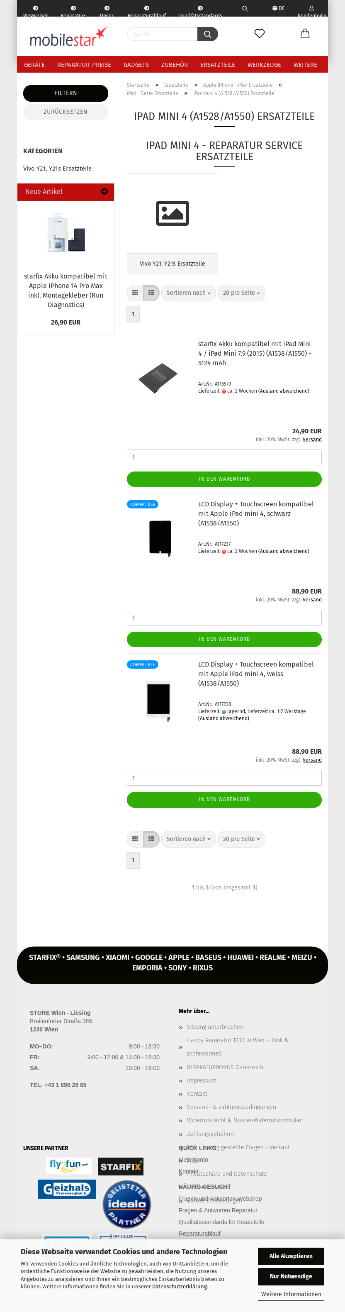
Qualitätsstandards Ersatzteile (200, 11)
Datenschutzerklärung (179, 1286)
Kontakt (197, 1096)
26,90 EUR (65, 322)
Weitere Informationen (291, 1294)
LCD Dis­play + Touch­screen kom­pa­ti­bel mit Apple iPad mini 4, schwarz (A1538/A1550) (256, 516)
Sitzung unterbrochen (215, 1029)
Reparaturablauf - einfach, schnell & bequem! (147, 11)
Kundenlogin (311, 11)
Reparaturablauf (199, 1236)
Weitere (305, 64)
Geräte (34, 64)
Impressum (201, 1083)
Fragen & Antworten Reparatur (218, 1212)
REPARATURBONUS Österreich (225, 1069)
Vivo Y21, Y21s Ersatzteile (57, 168)
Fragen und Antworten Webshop (220, 1201)
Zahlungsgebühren (211, 1136)
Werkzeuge (264, 64)
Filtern (66, 93)
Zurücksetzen (66, 111)
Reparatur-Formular (73, 11)
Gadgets (136, 64)
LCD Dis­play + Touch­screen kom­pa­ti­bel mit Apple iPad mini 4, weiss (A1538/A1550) (256, 676)
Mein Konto (193, 1162)
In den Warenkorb (224, 481)
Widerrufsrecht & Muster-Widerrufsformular (244, 1123)
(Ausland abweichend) (283, 393)
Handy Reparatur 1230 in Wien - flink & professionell (238, 1049)
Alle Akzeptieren (291, 1256)
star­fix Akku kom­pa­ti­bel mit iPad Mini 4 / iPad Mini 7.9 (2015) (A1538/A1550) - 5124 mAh (254, 356)
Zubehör (174, 64)
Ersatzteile (217, 64)
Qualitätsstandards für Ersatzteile (221, 1224)
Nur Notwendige (291, 1276)
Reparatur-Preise (84, 64)
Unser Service (106, 11)
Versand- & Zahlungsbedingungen (231, 1109)
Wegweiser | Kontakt (35, 11)
